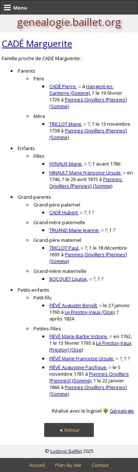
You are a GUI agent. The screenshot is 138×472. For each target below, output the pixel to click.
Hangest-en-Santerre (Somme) (81, 89)
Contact (100, 465)
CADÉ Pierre (62, 86)
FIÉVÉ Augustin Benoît (73, 305)
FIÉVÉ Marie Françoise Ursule (81, 358)
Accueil (37, 465)
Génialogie (122, 410)
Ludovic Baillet (66, 451)
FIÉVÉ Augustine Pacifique (77, 367)
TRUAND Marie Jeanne (74, 230)
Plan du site (68, 465)
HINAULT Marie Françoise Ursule (85, 172)
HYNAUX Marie (65, 163)
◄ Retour (69, 430)
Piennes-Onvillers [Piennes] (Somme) (86, 182)
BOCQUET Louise (68, 278)
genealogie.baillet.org (69, 22)
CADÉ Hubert (63, 212)
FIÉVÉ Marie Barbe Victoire (78, 336)
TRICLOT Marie (65, 124)
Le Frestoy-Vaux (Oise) (89, 312)
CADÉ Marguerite (37, 43)
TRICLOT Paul (63, 247)
